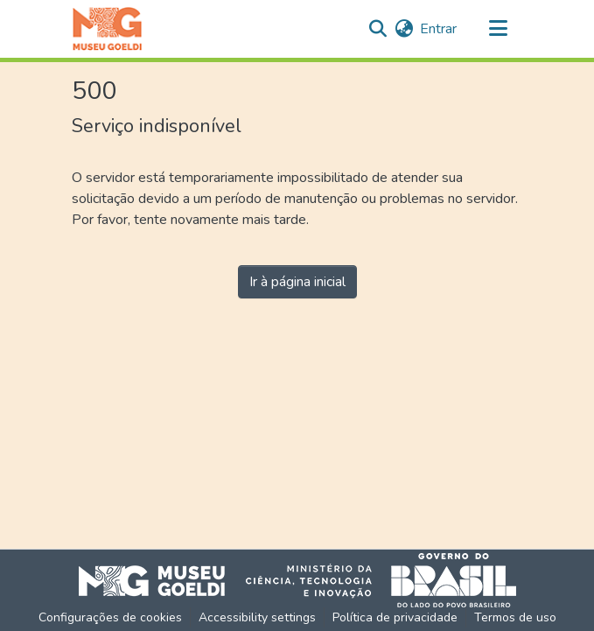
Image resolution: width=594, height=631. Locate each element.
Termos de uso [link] (515, 617)
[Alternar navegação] (498, 29)
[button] (107, 29)
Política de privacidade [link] (395, 617)
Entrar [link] (438, 29)
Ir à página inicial (297, 281)
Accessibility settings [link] (257, 617)
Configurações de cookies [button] (110, 617)
